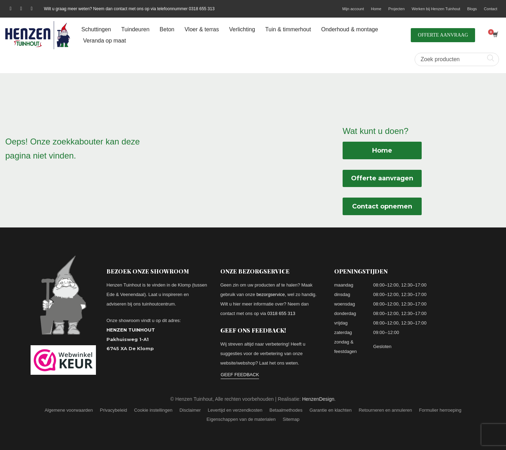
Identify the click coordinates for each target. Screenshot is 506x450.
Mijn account (353, 9)
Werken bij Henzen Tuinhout (436, 9)
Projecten (396, 9)
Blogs (472, 9)
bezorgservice (271, 294)
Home (376, 9)
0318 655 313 (281, 313)
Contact (490, 9)
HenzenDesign (318, 399)
